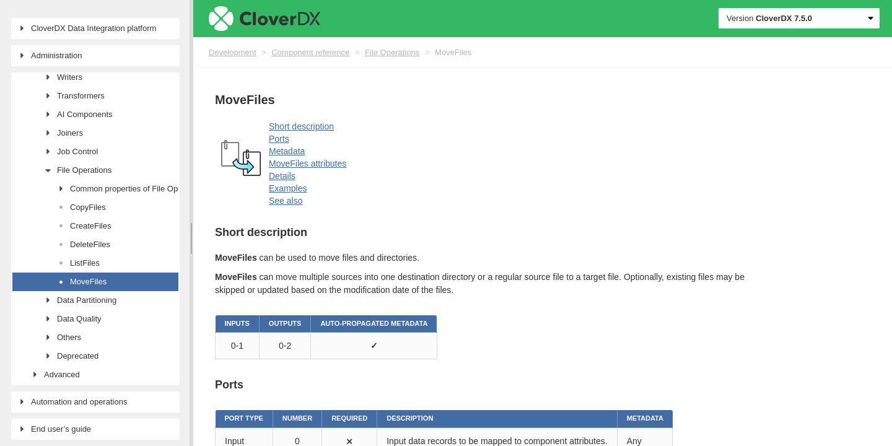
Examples (288, 188)
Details (282, 176)
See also (285, 201)
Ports (279, 139)
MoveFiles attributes (307, 163)
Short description (301, 126)
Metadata (287, 151)
